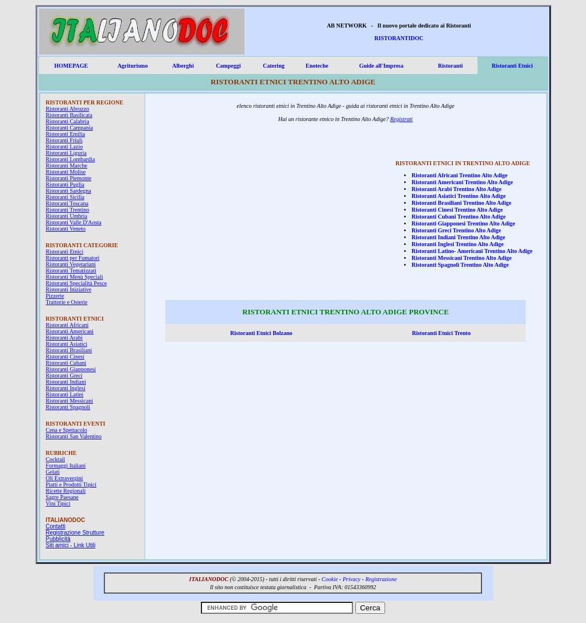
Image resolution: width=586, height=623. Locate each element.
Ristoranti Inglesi (66, 388)
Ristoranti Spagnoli (68, 407)
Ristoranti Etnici (512, 66)
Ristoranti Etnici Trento (441, 333)
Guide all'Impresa (381, 66)
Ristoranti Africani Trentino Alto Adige (459, 175)
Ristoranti (450, 66)
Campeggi (228, 66)
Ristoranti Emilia (66, 134)
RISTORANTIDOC (398, 38)
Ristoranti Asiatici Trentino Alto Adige (459, 196)
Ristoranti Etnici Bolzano (261, 333)
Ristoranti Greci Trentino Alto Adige (456, 230)
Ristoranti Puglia (65, 184)
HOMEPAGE (71, 66)
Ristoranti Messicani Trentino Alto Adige (461, 258)
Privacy (351, 579)
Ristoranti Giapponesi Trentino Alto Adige (463, 223)
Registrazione (381, 579)
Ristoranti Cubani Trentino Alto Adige (459, 216)
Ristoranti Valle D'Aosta (74, 222)
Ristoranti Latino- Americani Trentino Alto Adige (472, 251)
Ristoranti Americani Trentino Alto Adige (462, 182)
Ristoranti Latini (65, 394)
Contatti (55, 526)
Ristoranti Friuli (64, 140)
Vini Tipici (58, 503)
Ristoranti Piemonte (69, 178)
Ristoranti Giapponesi (71, 369)
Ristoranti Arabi (64, 337)
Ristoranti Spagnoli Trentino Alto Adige (460, 265)
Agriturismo (133, 66)
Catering (274, 66)
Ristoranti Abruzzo (68, 109)
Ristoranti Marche (66, 165)
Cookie (329, 579)
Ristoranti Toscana (67, 203)
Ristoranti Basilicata (69, 115)
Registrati (401, 119)
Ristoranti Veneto (66, 228)
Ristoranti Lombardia (70, 159)
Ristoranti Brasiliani (69, 350)
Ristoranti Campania (70, 127)
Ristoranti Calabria (68, 121)
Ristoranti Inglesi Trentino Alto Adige (458, 244)
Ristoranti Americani (70, 331)
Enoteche (317, 66)
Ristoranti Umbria (67, 216)
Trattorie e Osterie (67, 302)
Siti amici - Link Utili (71, 545)
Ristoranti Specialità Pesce (76, 283)
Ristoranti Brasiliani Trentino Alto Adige (461, 203)
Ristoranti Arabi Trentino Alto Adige (457, 189)
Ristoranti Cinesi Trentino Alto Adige (457, 210)
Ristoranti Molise (66, 172)
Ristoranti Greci (64, 375)
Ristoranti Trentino (68, 210)
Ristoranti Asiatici (67, 344)
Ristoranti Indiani (66, 382)
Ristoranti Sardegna (68, 191)
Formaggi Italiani (66, 465)
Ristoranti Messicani (70, 401)
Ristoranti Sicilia (65, 197)
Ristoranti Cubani (66, 363)
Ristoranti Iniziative (69, 289)
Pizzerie (55, 296)
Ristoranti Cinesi (65, 356)
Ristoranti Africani (67, 325)
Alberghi (183, 66)
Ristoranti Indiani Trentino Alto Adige (458, 237)
